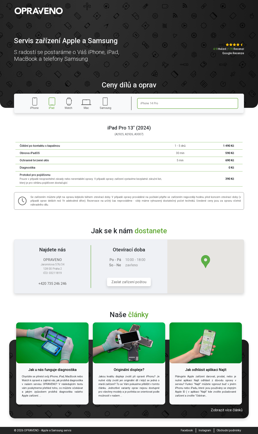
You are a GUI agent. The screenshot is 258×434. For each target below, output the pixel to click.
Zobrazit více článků (227, 410)
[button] (205, 261)
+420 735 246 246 (52, 283)
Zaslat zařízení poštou (128, 282)
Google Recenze (233, 53)
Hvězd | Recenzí (228, 49)
